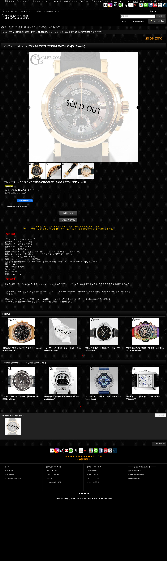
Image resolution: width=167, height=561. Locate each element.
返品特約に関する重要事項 (18, 206)
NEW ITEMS (9, 471)
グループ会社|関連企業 (136, 474)
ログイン (125, 21)
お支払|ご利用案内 (93, 474)
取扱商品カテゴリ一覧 (53, 467)
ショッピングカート (52, 474)
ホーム (7, 467)
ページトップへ (160, 443)
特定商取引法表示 (134, 478)
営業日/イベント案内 (94, 467)
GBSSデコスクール (93, 478)
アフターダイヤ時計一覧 (13, 478)
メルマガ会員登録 (93, 482)
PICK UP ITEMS (51, 471)
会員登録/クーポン (139, 21)
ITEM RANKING (92, 471)
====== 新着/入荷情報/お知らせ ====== (142, 467)
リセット (161, 415)
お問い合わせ (22, 190)
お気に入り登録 (68, 220)
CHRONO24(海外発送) (53, 482)
